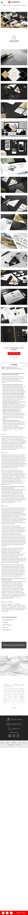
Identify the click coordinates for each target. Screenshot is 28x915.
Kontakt (23, 5)
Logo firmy (5, 622)
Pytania (25, 742)
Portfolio (10, 5)
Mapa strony (11, 744)
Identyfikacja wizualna (8, 619)
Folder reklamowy (7, 624)
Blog (19, 5)
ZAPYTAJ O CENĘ (13, 720)
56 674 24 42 (14, 729)
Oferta (4, 5)
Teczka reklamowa (7, 629)
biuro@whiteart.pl (14, 724)
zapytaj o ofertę (21, 912)
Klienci (7, 742)
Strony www (6, 627)
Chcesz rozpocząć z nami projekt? (14, 351)
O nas (15, 5)
